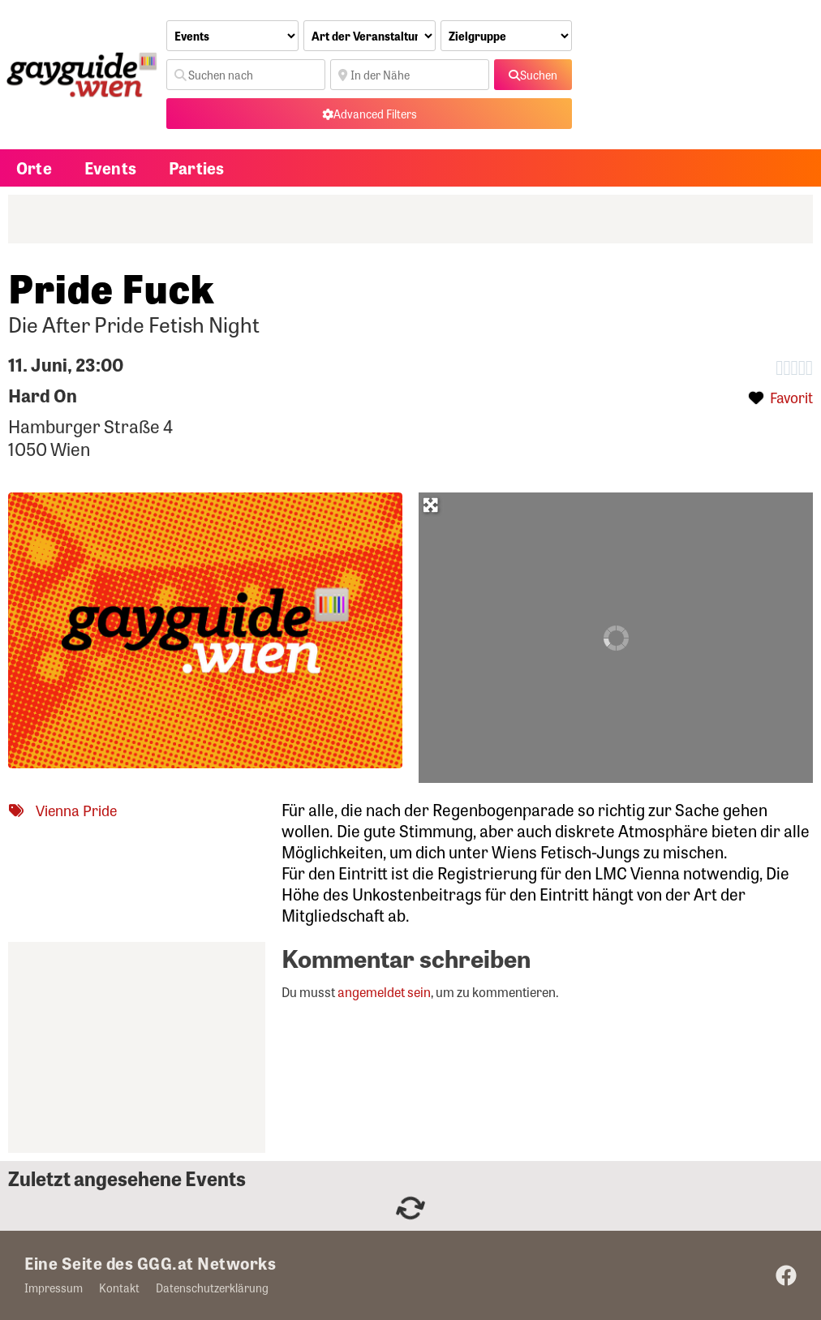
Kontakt (119, 1287)
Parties (196, 167)
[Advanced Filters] (369, 113)
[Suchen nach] (245, 74)
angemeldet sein (384, 991)
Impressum (53, 1287)
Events (110, 167)
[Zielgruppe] (507, 35)
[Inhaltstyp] (232, 35)
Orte (34, 167)
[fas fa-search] (533, 74)
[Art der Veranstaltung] (369, 35)
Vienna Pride (76, 809)
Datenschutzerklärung (212, 1287)
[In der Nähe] (409, 74)
